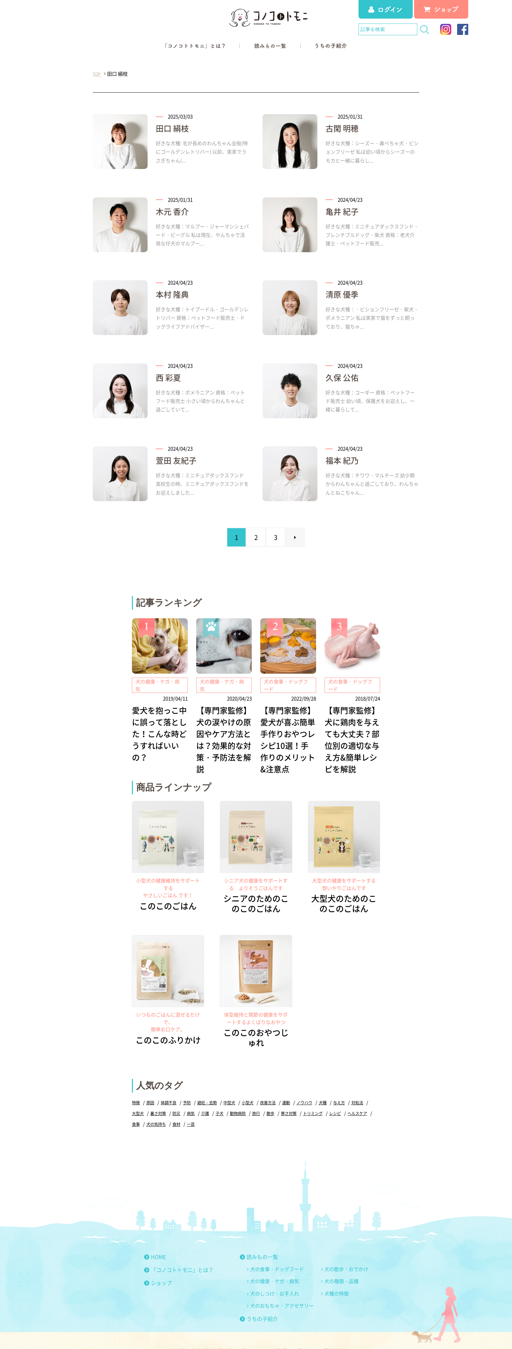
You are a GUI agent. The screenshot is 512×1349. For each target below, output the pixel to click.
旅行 (282, 1091)
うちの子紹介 (259, 1296)
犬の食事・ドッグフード (277, 1246)
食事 (164, 1101)
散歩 (297, 1091)
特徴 (136, 1080)
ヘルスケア (142, 1101)
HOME (155, 1234)
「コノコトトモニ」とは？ (179, 1247)
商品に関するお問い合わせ (301, 1329)
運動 (294, 1080)
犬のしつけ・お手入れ (274, 1271)
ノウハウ (313, 1080)
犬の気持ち (185, 1101)
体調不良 (170, 1080)
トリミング (341, 1091)
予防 (189, 1080)
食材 (206, 1101)
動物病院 (262, 1091)
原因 (151, 1080)
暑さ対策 (178, 1091)
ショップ (158, 1260)
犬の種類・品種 (341, 1258)
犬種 (333, 1080)
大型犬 (157, 1091)
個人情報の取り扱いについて (238, 1329)
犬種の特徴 (336, 1271)
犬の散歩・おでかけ (346, 1246)
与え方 (350, 1080)
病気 (213, 1091)
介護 (228, 1091)
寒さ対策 (316, 1091)
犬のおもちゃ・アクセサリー (282, 1283)
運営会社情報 (349, 1329)
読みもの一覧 (259, 1234)
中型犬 (234, 1080)
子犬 (243, 1091)
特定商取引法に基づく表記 (175, 1329)
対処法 (138, 1091)
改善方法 (275, 1080)
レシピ (365, 1091)
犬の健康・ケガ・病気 (274, 1258)
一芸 (221, 1101)
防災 (198, 1091)
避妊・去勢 (211, 1080)
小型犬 (254, 1080)
